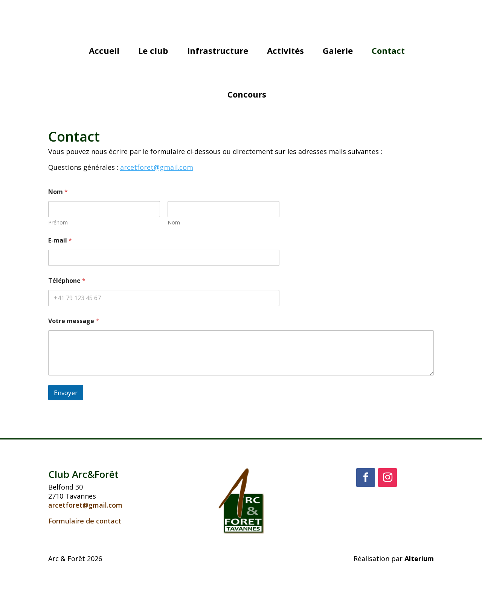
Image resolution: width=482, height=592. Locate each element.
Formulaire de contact (84, 520)
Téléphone (66, 280)
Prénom (58, 222)
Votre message (73, 321)
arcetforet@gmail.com (85, 505)
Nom (174, 222)
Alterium (419, 558)
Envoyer (66, 392)
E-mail (60, 240)
